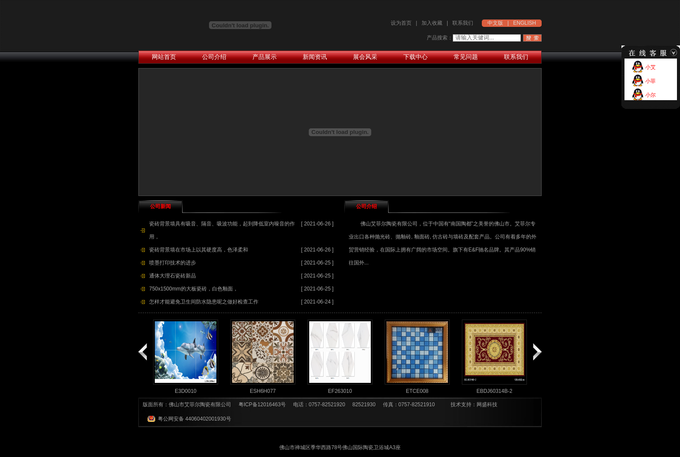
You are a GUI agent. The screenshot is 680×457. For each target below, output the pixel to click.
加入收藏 (432, 23)
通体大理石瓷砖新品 (172, 276)
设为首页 (401, 23)
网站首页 (164, 56)
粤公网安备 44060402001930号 (194, 419)
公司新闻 (160, 206)
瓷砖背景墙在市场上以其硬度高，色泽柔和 (198, 250)
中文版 (495, 23)
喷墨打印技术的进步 (172, 263)
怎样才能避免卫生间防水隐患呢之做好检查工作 (203, 302)
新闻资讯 (315, 56)
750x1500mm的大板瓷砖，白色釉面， (193, 289)
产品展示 (264, 56)
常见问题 (466, 56)
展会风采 (365, 56)
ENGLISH (524, 23)
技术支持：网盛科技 (474, 405)
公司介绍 (214, 56)
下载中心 (415, 56)
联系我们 (462, 23)
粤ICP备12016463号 (262, 405)
